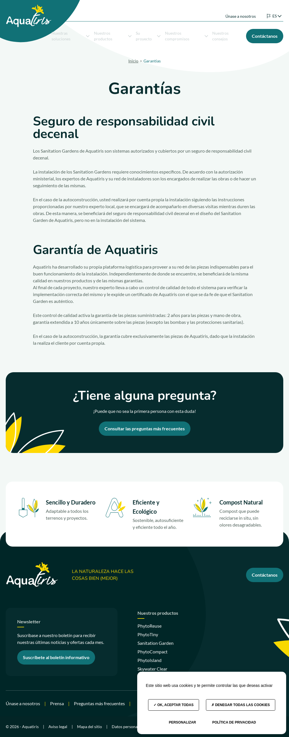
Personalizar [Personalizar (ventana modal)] (182, 722)
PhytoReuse (149, 625)
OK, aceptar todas (174, 705)
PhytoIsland (149, 660)
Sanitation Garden (155, 643)
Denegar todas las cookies (240, 705)
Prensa (57, 703)
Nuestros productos (113, 34)
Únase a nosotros (240, 11)
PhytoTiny (147, 634)
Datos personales (127, 726)
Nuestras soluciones (71, 34)
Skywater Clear (152, 668)
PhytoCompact (152, 651)
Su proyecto (148, 34)
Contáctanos (265, 575)
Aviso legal (57, 726)
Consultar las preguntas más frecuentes (145, 428)
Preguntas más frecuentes (99, 703)
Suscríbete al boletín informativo (56, 657)
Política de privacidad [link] (234, 722)
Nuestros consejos (220, 34)
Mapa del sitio (89, 726)
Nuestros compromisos (186, 34)
